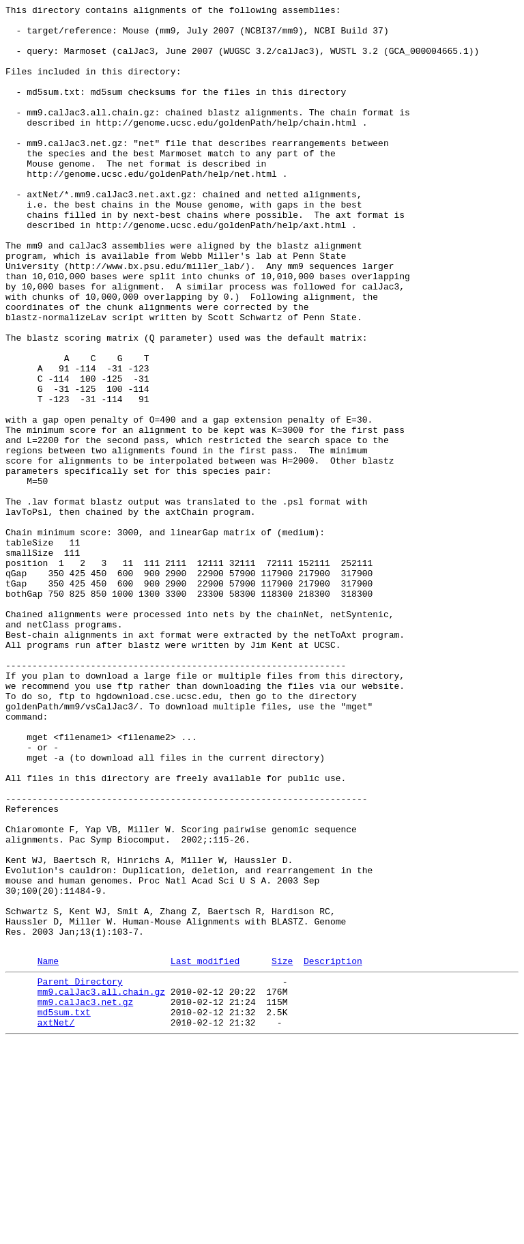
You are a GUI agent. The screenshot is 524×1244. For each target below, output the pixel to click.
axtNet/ (56, 1223)
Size (282, 1151)
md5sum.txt (64, 1210)
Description (333, 1151)
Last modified (205, 1151)
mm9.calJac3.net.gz (85, 1198)
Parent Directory (80, 1174)
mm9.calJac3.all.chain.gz (101, 1186)
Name (48, 1151)
